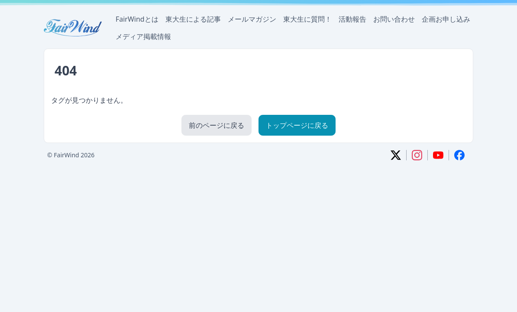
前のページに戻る (216, 125)
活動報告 (352, 19)
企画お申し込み (446, 19)
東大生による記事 (193, 19)
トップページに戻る (297, 125)
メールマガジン (252, 19)
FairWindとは (137, 19)
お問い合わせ (394, 19)
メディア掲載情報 (143, 36)
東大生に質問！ (307, 19)
